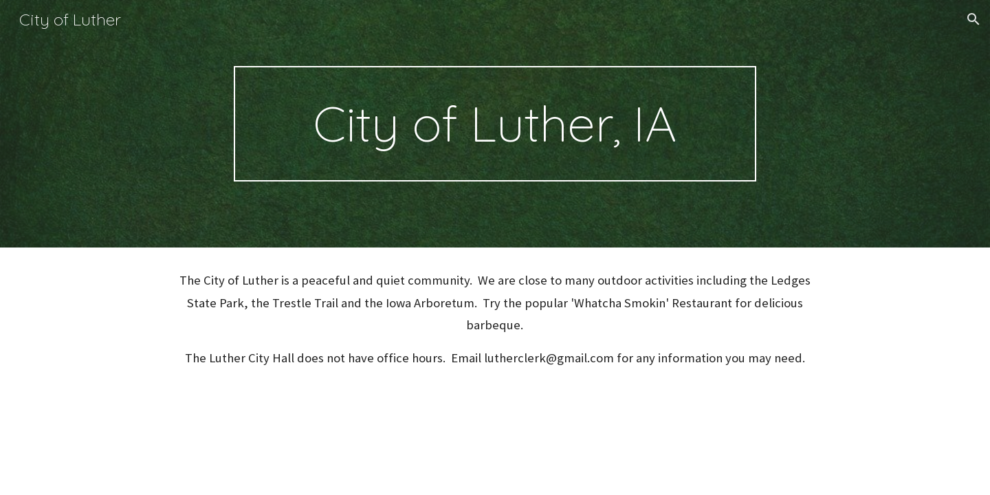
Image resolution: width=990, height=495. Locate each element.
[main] (495, 124)
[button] (973, 19)
